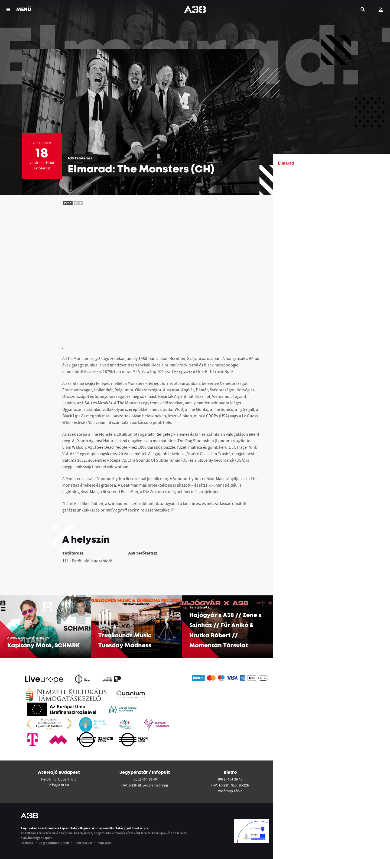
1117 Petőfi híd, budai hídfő (87, 560)
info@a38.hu (59, 784)
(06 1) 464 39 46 (230, 779)
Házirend (27, 843)
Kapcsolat (105, 843)
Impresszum (83, 843)
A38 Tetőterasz (80, 158)
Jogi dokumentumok (54, 843)
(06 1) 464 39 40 (144, 779)
